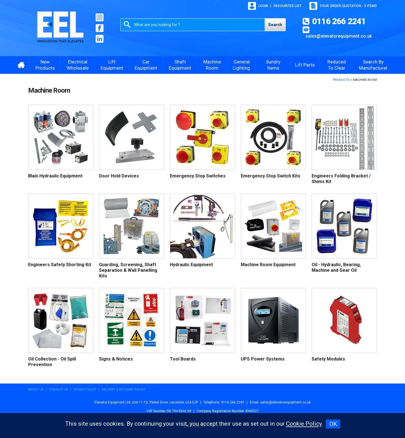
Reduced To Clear (336, 65)
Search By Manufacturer (373, 65)
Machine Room (212, 65)
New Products (45, 65)
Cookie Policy (84, 389)
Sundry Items (273, 65)
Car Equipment (146, 65)
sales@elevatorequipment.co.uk (338, 36)
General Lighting (241, 65)
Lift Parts (305, 65)
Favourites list (288, 6)
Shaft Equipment (180, 65)
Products (341, 80)
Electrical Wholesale (78, 65)
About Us (36, 389)
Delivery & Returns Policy (123, 389)
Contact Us (58, 389)
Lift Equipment (112, 65)
